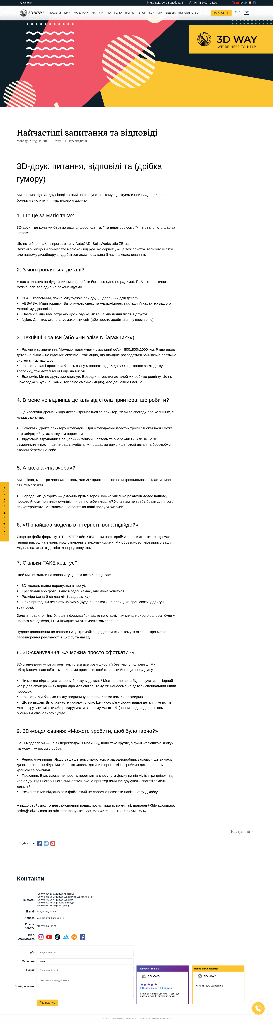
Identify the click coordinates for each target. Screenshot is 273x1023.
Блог (142, 12)
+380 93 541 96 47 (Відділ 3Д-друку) (55, 899)
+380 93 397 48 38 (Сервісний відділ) (56, 902)
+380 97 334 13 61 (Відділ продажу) (55, 893)
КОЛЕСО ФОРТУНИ (4, 511)
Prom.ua (154, 968)
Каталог (221, 12)
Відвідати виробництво (182, 12)
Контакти (155, 12)
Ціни (67, 12)
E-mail (30, 970)
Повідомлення (25, 986)
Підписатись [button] (47, 1002)
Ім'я (31, 952)
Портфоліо (114, 12)
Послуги (55, 12)
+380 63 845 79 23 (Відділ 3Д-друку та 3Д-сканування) (65, 896)
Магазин (97, 12)
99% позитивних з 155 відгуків (156, 988)
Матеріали (81, 12)
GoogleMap (211, 968)
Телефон (28, 961)
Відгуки (130, 12)
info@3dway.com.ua (47, 911)
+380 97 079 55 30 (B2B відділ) (53, 905)
